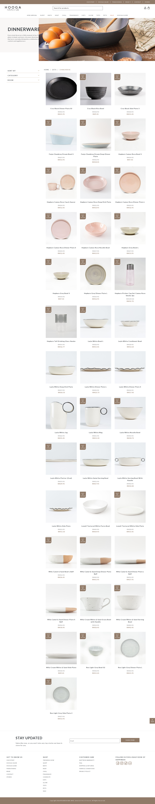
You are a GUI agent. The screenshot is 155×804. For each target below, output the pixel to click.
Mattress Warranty (86, 760)
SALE (112, 15)
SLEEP (42, 15)
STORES (147, 2)
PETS (105, 15)
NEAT (57, 15)
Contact (10, 774)
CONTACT (137, 2)
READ (127, 2)
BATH (50, 15)
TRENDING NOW (48, 760)
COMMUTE (46, 777)
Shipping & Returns (86, 766)
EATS (83, 15)
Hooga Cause (12, 763)
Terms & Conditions (87, 768)
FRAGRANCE (74, 15)
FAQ (80, 763)
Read (8, 771)
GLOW (91, 15)
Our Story (10, 760)
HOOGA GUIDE (122, 15)
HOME (46, 70)
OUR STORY (91, 2)
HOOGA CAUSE (103, 2)
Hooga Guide (12, 766)
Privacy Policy (84, 771)
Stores (9, 777)
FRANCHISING (117, 2)
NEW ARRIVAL (32, 15)
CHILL (64, 15)
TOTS (98, 15)
